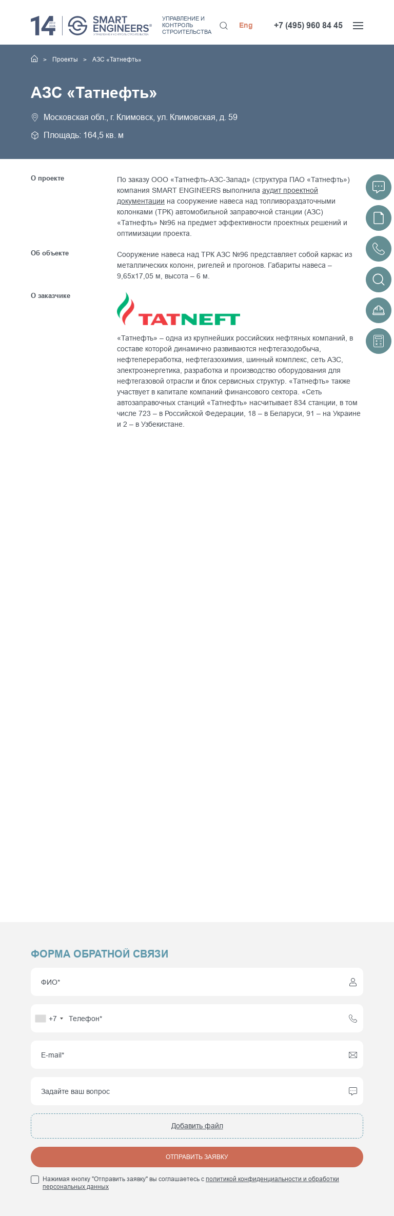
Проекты (66, 59)
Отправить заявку (197, 1157)
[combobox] (48, 1018)
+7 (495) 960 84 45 (308, 25)
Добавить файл (197, 1126)
